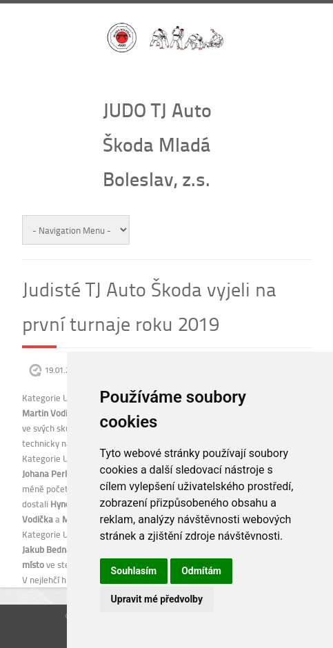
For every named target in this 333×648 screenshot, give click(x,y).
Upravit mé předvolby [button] (157, 599)
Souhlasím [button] (134, 570)
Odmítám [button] (201, 570)
